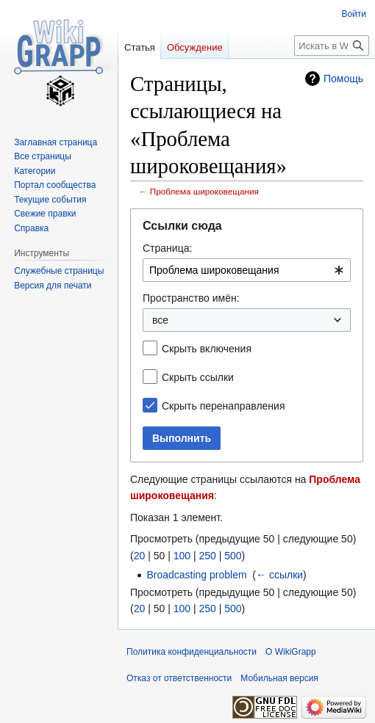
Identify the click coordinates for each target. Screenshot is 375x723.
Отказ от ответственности (179, 678)
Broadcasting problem (196, 575)
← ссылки (279, 575)
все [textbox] (160, 320)
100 (182, 556)
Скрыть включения (206, 349)
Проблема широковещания (204, 191)
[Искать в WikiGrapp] (331, 45)
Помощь (343, 78)
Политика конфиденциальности (191, 652)
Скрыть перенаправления (223, 406)
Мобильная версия (279, 678)
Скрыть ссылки (198, 377)
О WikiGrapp (290, 652)
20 (140, 556)
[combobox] (247, 270)
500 (232, 556)
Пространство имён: (191, 298)
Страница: (167, 248)
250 (207, 556)
